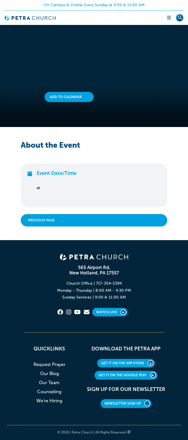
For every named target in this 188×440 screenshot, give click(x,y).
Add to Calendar (66, 97)
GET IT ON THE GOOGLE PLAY (127, 375)
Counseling (49, 391)
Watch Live (111, 312)
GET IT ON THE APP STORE (127, 363)
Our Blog (49, 373)
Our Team (49, 382)
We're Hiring (49, 400)
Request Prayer (49, 364)
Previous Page (41, 220)
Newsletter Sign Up (127, 403)
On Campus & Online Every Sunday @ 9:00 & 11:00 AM (94, 5)
